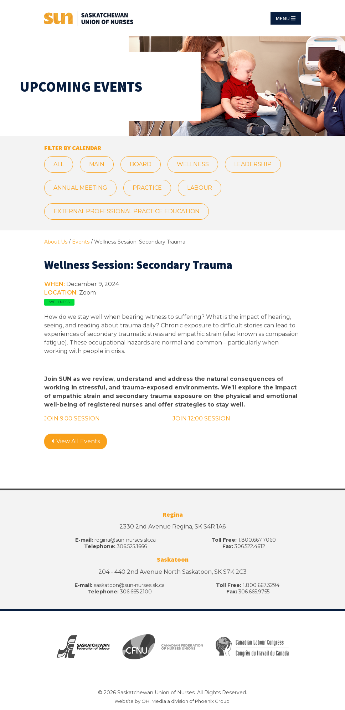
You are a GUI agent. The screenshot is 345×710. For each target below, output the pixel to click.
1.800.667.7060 (257, 540)
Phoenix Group (212, 701)
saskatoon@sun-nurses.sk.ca (129, 585)
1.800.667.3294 (261, 585)
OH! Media (153, 701)
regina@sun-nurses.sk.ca (125, 540)
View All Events (75, 441)
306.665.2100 (136, 591)
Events (80, 242)
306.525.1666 (132, 546)
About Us (55, 242)
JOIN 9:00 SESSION (72, 418)
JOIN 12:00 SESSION (201, 418)
